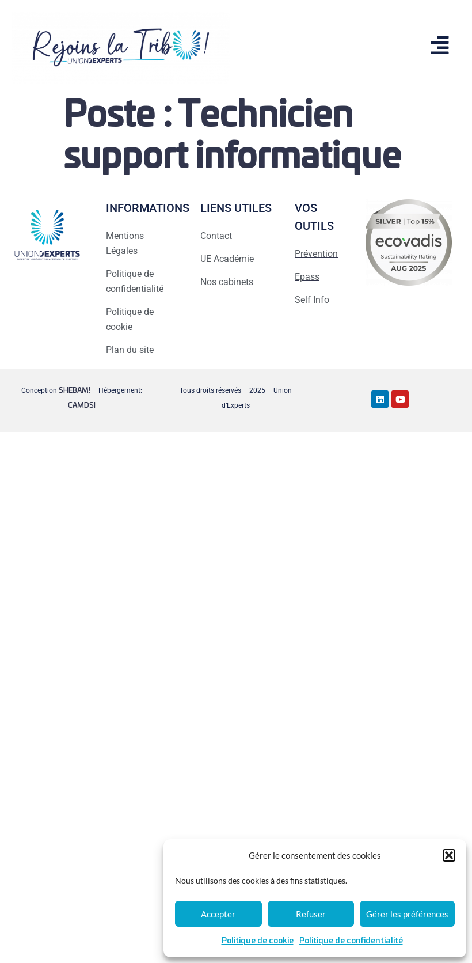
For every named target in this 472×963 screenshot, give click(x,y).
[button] (449, 855)
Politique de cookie (258, 941)
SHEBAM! (74, 390)
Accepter (218, 914)
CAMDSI (82, 405)
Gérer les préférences (407, 914)
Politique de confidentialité (351, 941)
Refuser (311, 914)
